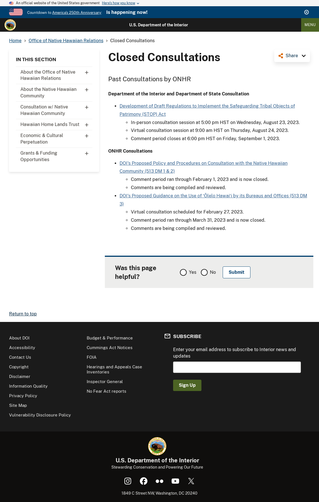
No (213, 272)
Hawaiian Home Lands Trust (56, 124)
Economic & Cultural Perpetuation (56, 137)
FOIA (92, 357)
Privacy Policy (23, 395)
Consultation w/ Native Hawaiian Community (56, 109)
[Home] (10, 25)
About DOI (19, 338)
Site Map (18, 405)
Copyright (19, 366)
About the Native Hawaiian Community (56, 91)
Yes (192, 272)
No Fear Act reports (106, 391)
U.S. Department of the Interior (158, 25)
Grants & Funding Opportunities (56, 155)
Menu (310, 25)
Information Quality (28, 386)
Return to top (23, 314)
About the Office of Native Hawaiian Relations (56, 74)
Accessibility (22, 347)
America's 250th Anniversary (76, 12)
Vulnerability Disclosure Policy (40, 415)
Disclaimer (19, 376)
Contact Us (20, 357)
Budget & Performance (110, 338)
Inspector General (105, 381)
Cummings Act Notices (110, 347)
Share (292, 55)
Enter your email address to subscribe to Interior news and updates (234, 352)
